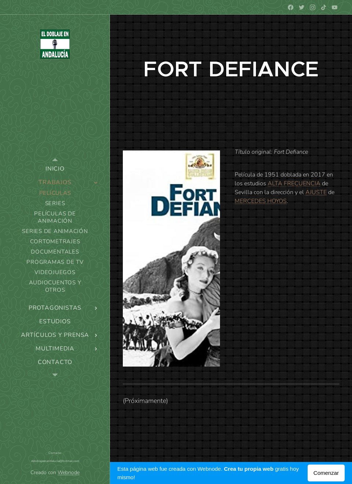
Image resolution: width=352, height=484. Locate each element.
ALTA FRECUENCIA (294, 183)
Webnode (69, 472)
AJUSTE (316, 192)
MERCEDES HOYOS (261, 201)
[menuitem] (55, 169)
